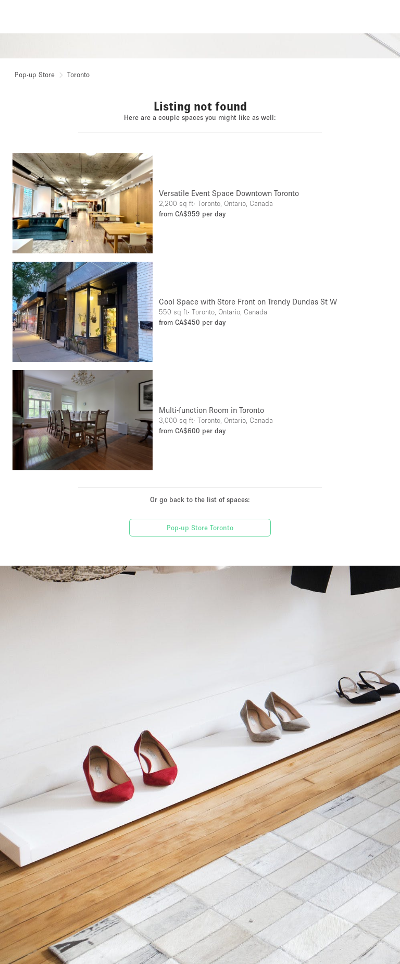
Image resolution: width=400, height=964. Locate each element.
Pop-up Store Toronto (200, 527)
